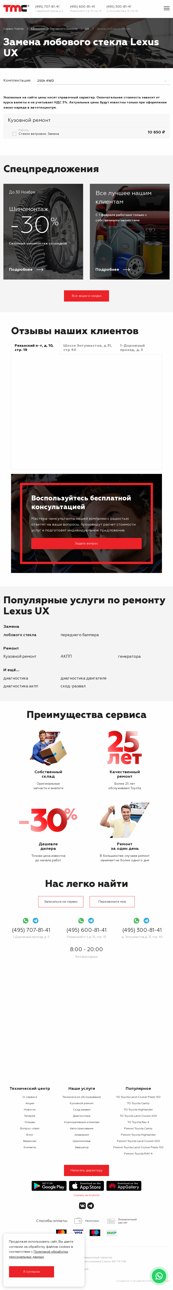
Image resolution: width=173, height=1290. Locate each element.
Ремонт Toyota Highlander (138, 1135)
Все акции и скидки (86, 296)
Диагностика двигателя (83, 678)
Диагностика (15, 678)
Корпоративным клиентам (81, 1122)
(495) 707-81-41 (47, 6)
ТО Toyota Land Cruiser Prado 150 (138, 1097)
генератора (129, 657)
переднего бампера (80, 635)
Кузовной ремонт (19, 657)
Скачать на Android (86, 1195)
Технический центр (29, 1089)
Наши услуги (81, 1089)
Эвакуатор (82, 1147)
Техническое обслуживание (81, 1097)
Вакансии (29, 1141)
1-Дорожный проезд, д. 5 (49, 11)
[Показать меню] (166, 8)
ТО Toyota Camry (138, 1103)
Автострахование (81, 1128)
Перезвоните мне (112, 901)
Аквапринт (82, 1135)
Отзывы (30, 1122)
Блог (29, 1135)
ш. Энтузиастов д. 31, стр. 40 (122, 11)
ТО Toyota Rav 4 (138, 1122)
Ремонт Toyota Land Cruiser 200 (138, 1141)
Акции (29, 1103)
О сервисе (30, 1097)
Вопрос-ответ (29, 1128)
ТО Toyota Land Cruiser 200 (138, 1116)
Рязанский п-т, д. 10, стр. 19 (85, 11)
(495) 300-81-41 (119, 6)
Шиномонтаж (82, 1141)
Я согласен (31, 1271)
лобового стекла (19, 635)
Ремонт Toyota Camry (138, 1128)
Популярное (138, 1089)
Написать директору (87, 1170)
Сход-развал (73, 686)
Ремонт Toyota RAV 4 (138, 1153)
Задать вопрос (86, 543)
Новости (30, 1109)
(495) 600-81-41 (82, 6)
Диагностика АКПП (20, 686)
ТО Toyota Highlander (138, 1109)
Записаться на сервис (61, 901)
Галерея (29, 1116)
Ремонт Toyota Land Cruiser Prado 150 (138, 1147)
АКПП (66, 657)
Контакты (30, 1147)
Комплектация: (16, 80)
